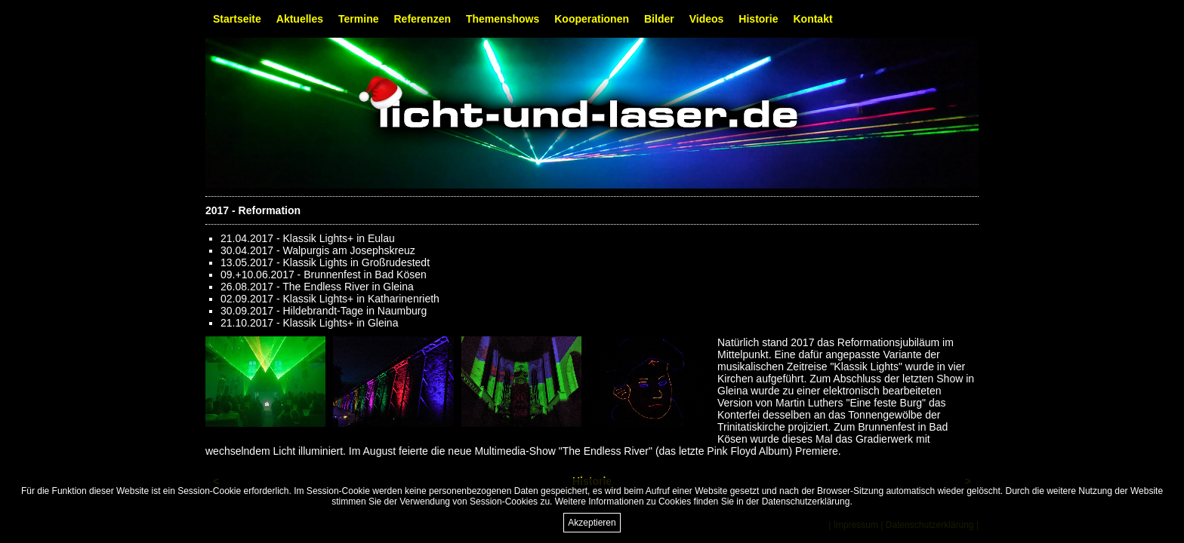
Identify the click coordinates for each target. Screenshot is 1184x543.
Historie (758, 19)
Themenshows (502, 19)
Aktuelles (299, 19)
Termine (358, 19)
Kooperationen (591, 19)
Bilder (659, 19)
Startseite (237, 19)
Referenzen (422, 19)
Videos (706, 19)
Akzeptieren (591, 522)
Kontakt (812, 19)
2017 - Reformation (253, 210)
